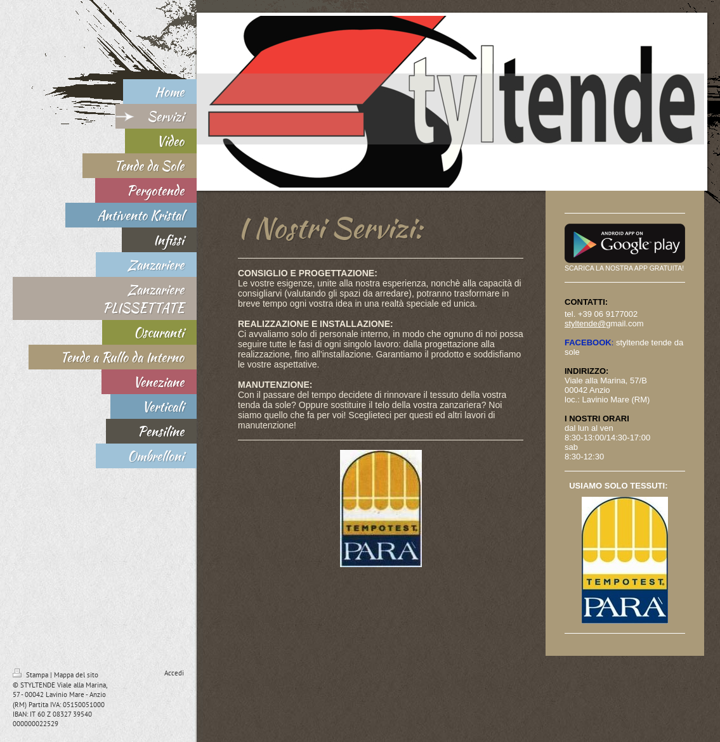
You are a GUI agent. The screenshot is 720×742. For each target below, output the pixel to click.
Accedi (174, 672)
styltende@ (585, 323)
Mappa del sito (76, 674)
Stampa (31, 674)
